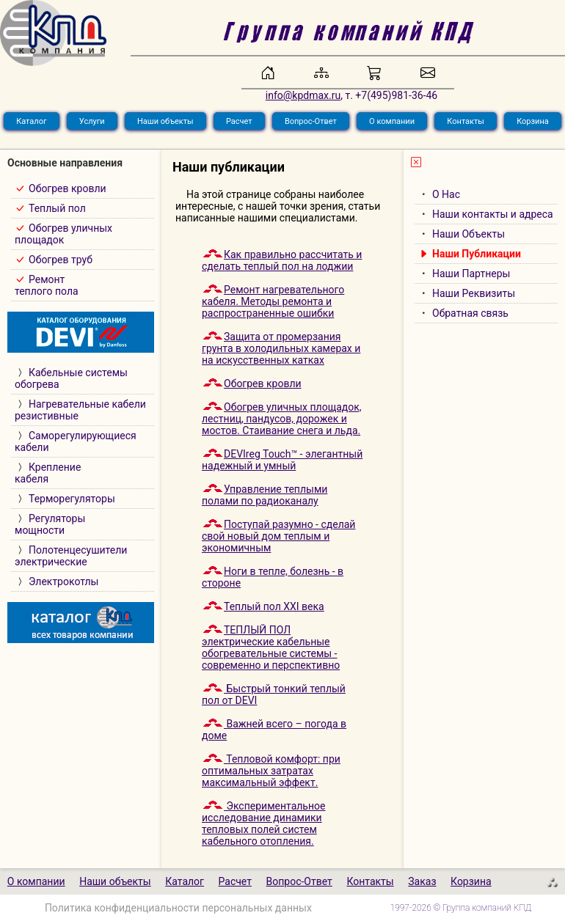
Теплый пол (57, 208)
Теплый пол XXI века (263, 606)
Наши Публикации (476, 254)
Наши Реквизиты (473, 293)
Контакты (465, 121)
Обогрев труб (60, 259)
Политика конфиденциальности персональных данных (178, 908)
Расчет (239, 121)
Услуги (92, 121)
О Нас (446, 194)
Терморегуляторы (72, 498)
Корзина (533, 121)
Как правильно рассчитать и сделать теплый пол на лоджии (282, 260)
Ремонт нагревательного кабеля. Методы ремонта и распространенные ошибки (273, 301)
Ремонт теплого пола (47, 285)
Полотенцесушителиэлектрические (71, 556)
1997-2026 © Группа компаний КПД (461, 908)
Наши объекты (165, 121)
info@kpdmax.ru (303, 95)
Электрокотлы (63, 581)
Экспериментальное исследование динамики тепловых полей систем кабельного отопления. (263, 823)
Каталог (31, 121)
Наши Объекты (468, 234)
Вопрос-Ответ (311, 121)
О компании (392, 121)
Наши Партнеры (471, 273)
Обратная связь (470, 313)
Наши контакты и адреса (492, 214)
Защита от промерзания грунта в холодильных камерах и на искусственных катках (281, 348)
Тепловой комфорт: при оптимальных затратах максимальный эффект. (271, 770)
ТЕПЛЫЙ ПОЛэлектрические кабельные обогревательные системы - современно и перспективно (271, 647)
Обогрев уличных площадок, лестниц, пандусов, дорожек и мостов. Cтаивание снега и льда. (282, 418)
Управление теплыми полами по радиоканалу (264, 495)
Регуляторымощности (50, 524)
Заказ (422, 881)
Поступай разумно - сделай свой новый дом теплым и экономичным (278, 536)
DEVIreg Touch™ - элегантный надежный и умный (282, 459)
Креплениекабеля (48, 473)
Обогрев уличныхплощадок (63, 234)
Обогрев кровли (67, 188)
